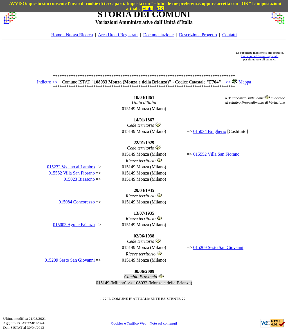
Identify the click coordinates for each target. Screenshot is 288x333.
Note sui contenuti (163, 323)
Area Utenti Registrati (118, 34)
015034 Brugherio (209, 131)
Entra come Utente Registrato (259, 56)
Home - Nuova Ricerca (72, 34)
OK (160, 8)
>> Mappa (238, 82)
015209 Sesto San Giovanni (218, 247)
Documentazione (158, 34)
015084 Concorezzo (77, 202)
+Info (148, 8)
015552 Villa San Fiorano (216, 154)
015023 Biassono (79, 179)
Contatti (229, 34)
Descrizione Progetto (198, 34)
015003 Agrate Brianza (74, 224)
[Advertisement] (126, 56)
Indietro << (47, 82)
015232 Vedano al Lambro (71, 166)
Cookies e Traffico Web (128, 323)
